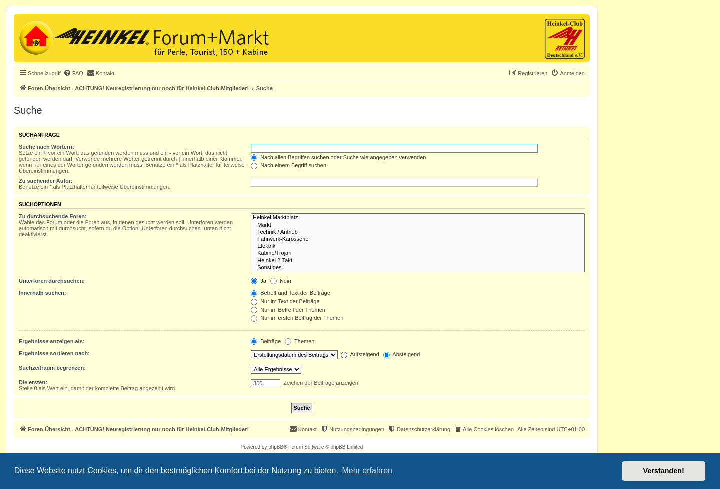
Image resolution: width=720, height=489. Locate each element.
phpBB (276, 447)
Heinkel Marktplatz (418, 218)
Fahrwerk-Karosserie (418, 239)
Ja (258, 281)
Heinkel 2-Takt (418, 261)
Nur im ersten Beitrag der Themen (297, 318)
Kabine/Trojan (418, 253)
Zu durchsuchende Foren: (53, 217)
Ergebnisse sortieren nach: (54, 353)
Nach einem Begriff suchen (288, 165)
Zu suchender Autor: (46, 181)
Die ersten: (33, 383)
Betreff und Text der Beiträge (290, 293)
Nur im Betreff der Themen (288, 310)
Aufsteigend (360, 355)
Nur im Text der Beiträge (285, 301)
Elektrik (418, 246)
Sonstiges (418, 268)
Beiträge (266, 341)
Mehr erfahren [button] (367, 470)
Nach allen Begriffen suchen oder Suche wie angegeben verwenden (338, 157)
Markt (418, 225)
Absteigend (402, 355)
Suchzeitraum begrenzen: (52, 368)
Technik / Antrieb (418, 232)
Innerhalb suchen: (42, 293)
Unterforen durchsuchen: (52, 281)
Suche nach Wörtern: (46, 147)
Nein (281, 281)
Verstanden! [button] (664, 471)
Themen (299, 341)
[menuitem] (74, 74)
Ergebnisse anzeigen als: (51, 341)
